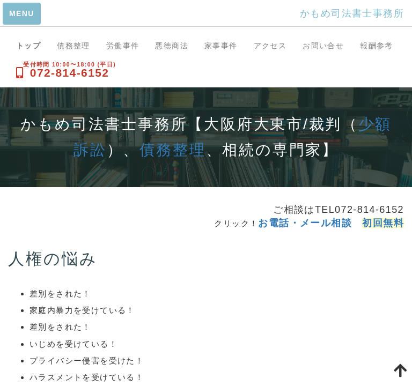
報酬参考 (376, 45)
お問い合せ (323, 45)
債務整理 (73, 45)
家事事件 (221, 45)
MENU (21, 13)
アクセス (270, 45)
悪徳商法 (171, 45)
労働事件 (122, 45)
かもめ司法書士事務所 (352, 13)
